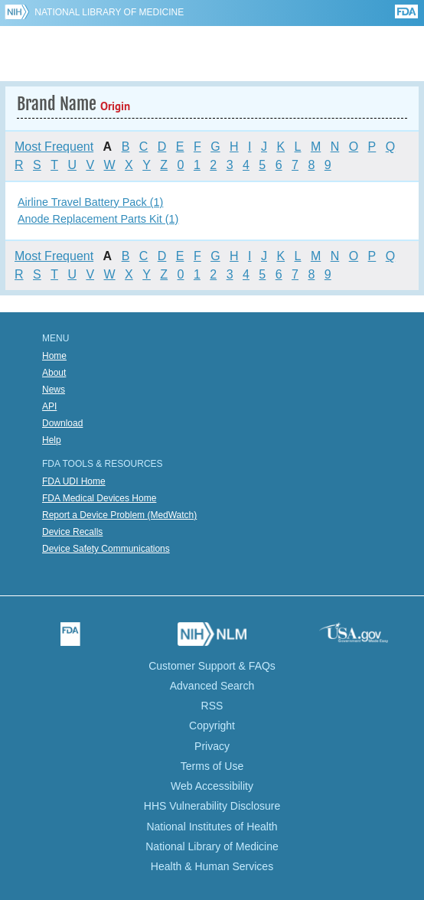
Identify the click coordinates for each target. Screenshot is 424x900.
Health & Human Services (212, 866)
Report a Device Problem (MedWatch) (119, 515)
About (54, 372)
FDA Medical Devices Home (99, 498)
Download (62, 423)
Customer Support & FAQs (212, 666)
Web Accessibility (212, 786)
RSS (212, 705)
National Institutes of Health (211, 826)
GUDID (212, 53)
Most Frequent (54, 146)
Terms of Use (212, 766)
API (49, 406)
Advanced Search (212, 686)
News (53, 389)
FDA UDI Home (74, 481)
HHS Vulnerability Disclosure (212, 806)
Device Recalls (72, 532)
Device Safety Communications (106, 548)
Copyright (212, 725)
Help (51, 440)
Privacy (212, 746)
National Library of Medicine (109, 12)
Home (54, 356)
